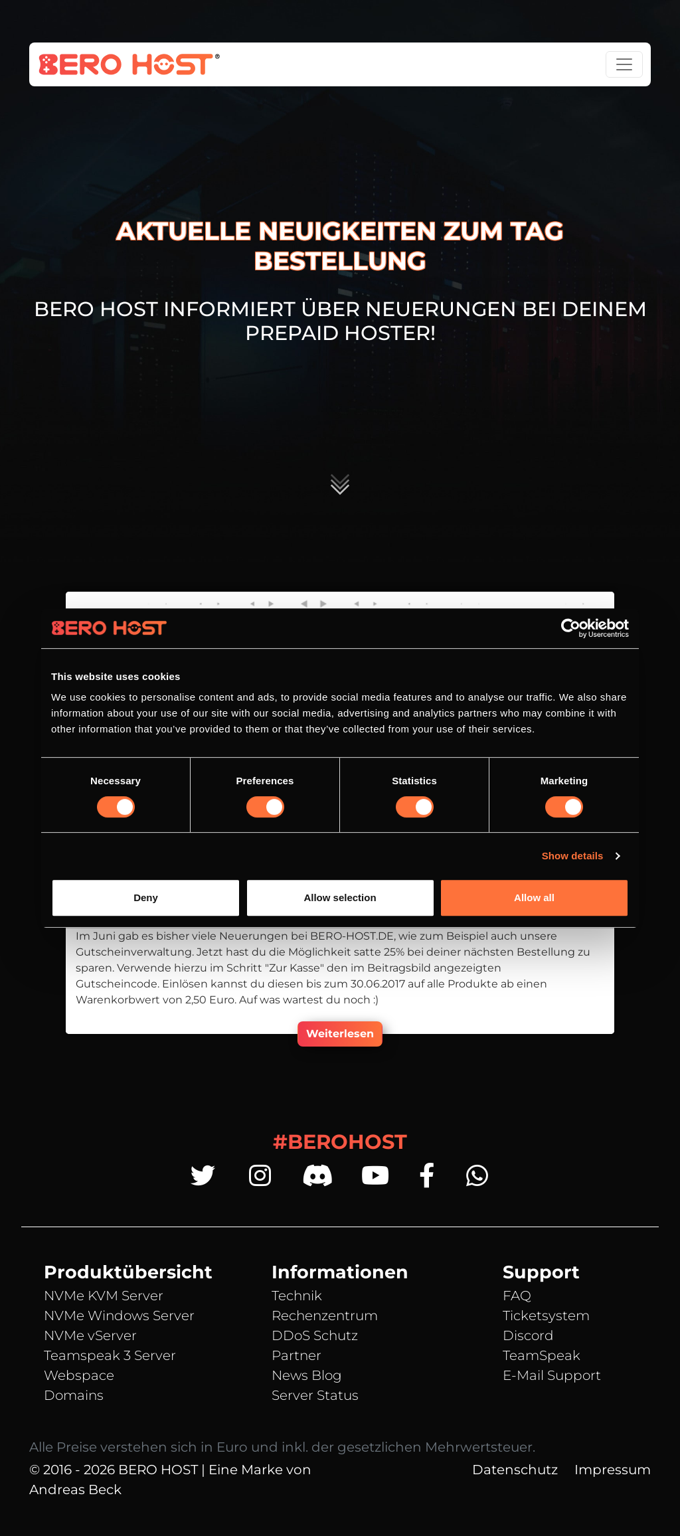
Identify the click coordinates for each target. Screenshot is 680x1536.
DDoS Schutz (315, 1335)
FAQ (517, 1296)
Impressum (612, 1470)
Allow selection (339, 897)
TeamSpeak (541, 1355)
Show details (573, 855)
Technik (297, 1296)
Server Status (315, 1395)
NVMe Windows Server (119, 1315)
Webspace (79, 1375)
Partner (296, 1355)
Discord (528, 1335)
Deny (145, 897)
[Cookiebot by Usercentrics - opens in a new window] (571, 628)
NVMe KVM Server (103, 1296)
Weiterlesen (340, 1033)
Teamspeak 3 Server (110, 1355)
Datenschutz (515, 1470)
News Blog (307, 1375)
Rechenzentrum (325, 1315)
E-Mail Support (552, 1375)
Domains (74, 1395)
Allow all (534, 897)
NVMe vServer (90, 1335)
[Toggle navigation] (624, 64)
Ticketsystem (546, 1315)
